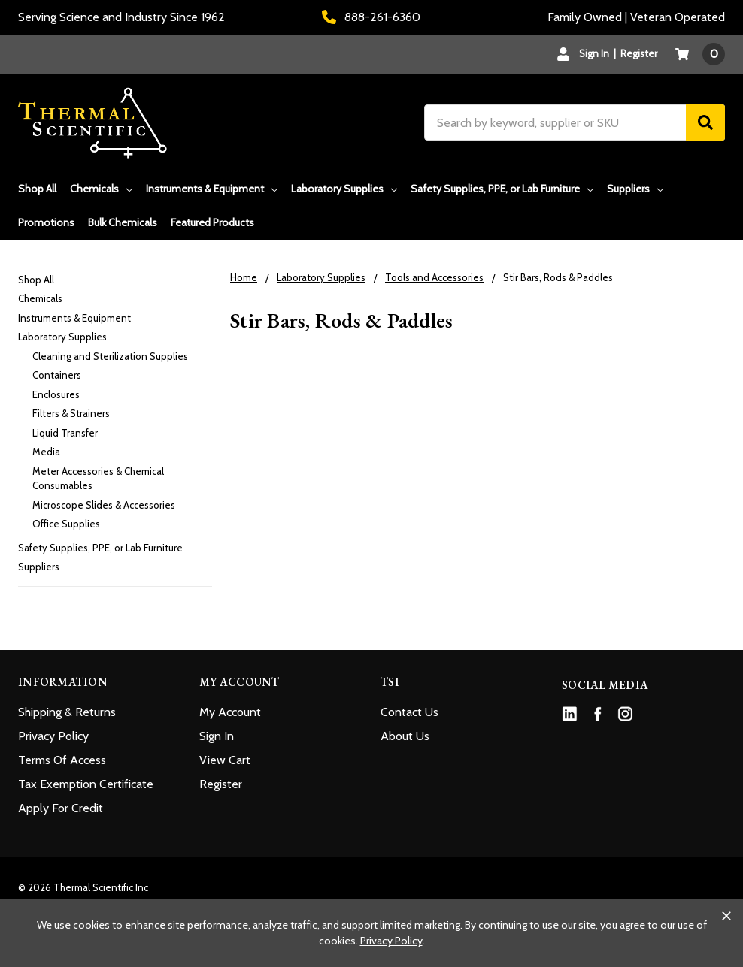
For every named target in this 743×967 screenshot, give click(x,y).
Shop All (37, 188)
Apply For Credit (60, 808)
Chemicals (101, 188)
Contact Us (409, 712)
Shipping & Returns (67, 712)
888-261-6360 (371, 17)
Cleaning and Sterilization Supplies (110, 356)
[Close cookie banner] (726, 915)
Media (46, 452)
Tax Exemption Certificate (85, 784)
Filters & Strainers (71, 413)
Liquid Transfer (65, 433)
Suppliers (635, 188)
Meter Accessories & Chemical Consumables (98, 478)
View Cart (224, 760)
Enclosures (56, 394)
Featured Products (212, 222)
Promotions (46, 222)
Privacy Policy (53, 736)
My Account (230, 712)
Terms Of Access (62, 760)
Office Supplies (66, 524)
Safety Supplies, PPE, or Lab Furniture (502, 188)
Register (638, 53)
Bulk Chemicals (122, 222)
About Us (405, 736)
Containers (56, 375)
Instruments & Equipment (211, 188)
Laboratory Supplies (344, 188)
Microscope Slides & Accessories (103, 505)
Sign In (216, 736)
